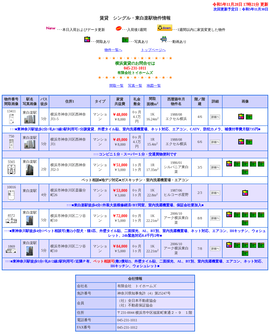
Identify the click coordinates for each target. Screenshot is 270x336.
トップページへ (153, 50)
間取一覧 (116, 85)
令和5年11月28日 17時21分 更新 (240, 4)
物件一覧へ (113, 50)
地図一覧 (154, 85)
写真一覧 (135, 85)
